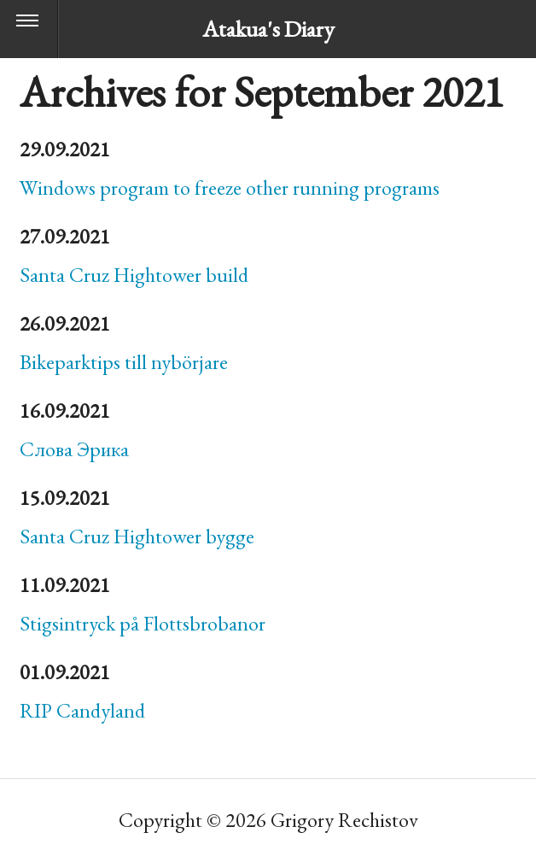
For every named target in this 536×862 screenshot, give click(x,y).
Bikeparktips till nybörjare (124, 362)
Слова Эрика (74, 449)
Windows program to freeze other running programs (230, 187)
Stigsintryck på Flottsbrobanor (142, 623)
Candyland (82, 710)
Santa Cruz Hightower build (134, 274)
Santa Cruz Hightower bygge (137, 536)
